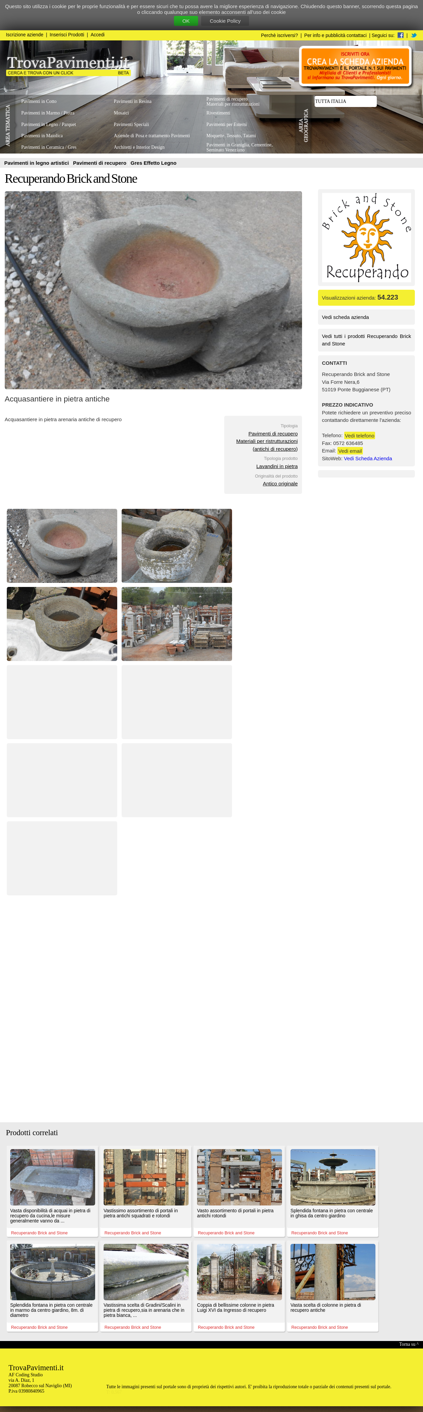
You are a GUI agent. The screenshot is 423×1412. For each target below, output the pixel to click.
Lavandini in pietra (277, 466)
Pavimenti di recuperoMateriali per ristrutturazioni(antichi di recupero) (267, 441)
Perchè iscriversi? (279, 35)
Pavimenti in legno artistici (37, 163)
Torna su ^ (409, 1344)
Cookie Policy (225, 21)
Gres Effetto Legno (153, 163)
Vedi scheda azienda (345, 317)
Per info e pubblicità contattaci (335, 35)
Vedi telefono (359, 435)
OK (186, 21)
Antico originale (280, 483)
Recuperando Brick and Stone (71, 178)
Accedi (98, 34)
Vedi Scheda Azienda (368, 458)
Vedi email (350, 450)
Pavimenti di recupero (100, 163)
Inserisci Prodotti (67, 34)
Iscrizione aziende (24, 34)
